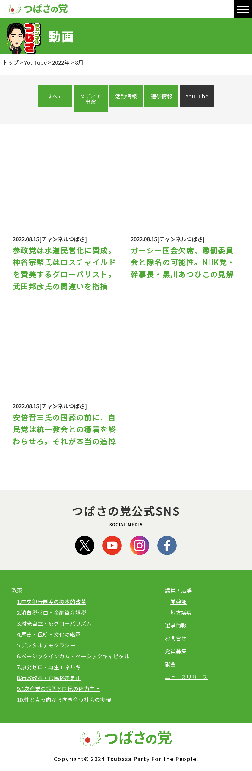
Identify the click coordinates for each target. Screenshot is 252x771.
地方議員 (181, 612)
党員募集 (176, 651)
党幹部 (178, 602)
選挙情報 (161, 96)
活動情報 (126, 96)
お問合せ (176, 638)
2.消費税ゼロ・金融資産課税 (51, 612)
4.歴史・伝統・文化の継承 (49, 634)
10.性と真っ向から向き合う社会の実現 (64, 699)
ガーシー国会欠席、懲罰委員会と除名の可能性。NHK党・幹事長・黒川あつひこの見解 (183, 262)
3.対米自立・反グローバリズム (54, 623)
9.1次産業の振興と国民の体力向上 (58, 688)
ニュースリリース (186, 677)
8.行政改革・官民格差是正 (49, 678)
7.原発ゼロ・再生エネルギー (51, 667)
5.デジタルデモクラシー (46, 645)
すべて (55, 96)
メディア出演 (90, 98)
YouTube (197, 96)
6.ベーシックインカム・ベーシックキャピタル (73, 656)
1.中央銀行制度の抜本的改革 (51, 602)
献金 (170, 664)
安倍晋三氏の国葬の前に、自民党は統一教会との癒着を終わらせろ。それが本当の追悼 (64, 429)
